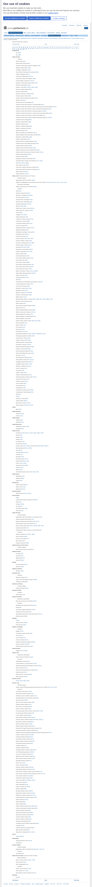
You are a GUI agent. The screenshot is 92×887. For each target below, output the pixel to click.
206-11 (54, 182)
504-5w (28, 445)
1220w (30, 294)
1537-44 (37, 521)
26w (27, 124)
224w (29, 816)
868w (26, 581)
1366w (17, 497)
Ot (42, 48)
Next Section (15, 880)
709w (30, 240)
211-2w (35, 695)
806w (30, 119)
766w (21, 206)
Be (19, 47)
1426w (35, 797)
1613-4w (33, 609)
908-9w (31, 195)
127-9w (26, 458)
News (71, 35)
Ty (76, 48)
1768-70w (49, 117)
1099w (29, 121)
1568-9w (31, 790)
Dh (39, 47)
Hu (70, 47)
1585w (26, 156)
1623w (29, 67)
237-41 (62, 182)
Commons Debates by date (64, 38)
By (27, 47)
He (66, 47)
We (18, 49)
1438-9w (32, 752)
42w (25, 745)
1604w (38, 149)
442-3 (26, 534)
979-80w (29, 780)
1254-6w (26, 799)
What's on (27, 35)
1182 (41, 517)
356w (38, 710)
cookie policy (53, 13)
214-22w (33, 769)
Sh (61, 48)
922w (34, 316)
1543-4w (28, 74)
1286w (19, 54)
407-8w (31, 219)
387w (20, 409)
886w (32, 775)
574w (22, 553)
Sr (65, 48)
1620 (22, 853)
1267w (35, 141)
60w (43, 104)
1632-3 (30, 357)
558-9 (28, 661)
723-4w (25, 214)
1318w (26, 229)
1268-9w (35, 579)
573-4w (23, 558)
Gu (62, 47)
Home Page (76, 44)
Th (72, 48)
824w (34, 158)
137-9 (24, 870)
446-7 (26, 577)
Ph (46, 48)
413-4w (31, 258)
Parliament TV (65, 35)
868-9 (35, 849)
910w (25, 253)
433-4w (23, 489)
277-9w (27, 277)
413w (27, 236)
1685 (39, 525)
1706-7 (42, 525)
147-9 (35, 872)
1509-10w (34, 333)
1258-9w (26, 700)
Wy (23, 49)
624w (31, 126)
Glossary (11, 883)
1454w (24, 463)
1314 (52, 687)
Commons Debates (53, 38)
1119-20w (28, 344)
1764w (34, 147)
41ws (27, 864)
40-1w (33, 726)
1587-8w (32, 266)
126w (21, 437)
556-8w (30, 674)
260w (37, 167)
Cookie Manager (66, 883)
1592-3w (25, 400)
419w (23, 370)
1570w (30, 819)
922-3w (31, 392)
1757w (40, 728)
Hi (68, 47)
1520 (33, 521)
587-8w (28, 193)
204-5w (17, 680)
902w (50, 108)
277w (22, 214)
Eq (47, 47)
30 (33, 549)
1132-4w (22, 413)
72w (44, 115)
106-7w (35, 132)
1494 (24, 594)
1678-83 (35, 525)
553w (39, 65)
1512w (25, 372)
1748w (30, 251)
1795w (21, 420)
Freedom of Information (25, 883)
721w (23, 476)
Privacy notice (52, 883)
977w (30, 760)
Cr (35, 47)
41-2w (25, 461)
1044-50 (33, 180)
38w (38, 697)
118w (22, 510)
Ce (31, 47)
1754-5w (30, 691)
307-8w (25, 448)
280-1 (27, 432)
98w (30, 318)
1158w (22, 566)
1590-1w (31, 361)
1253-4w (33, 780)
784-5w (24, 100)
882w (32, 734)
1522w (27, 680)
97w (38, 160)
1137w (21, 415)
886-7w (24, 780)
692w (19, 52)
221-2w (40, 771)
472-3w (32, 227)
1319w (38, 320)
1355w (38, 432)
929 (20, 607)
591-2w (55, 106)
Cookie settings (59, 18)
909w (21, 212)
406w (25, 203)
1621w (28, 139)
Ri (55, 48)
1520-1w (30, 154)
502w (22, 428)
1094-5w (33, 717)
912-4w (29, 245)
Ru (57, 48)
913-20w (24, 247)
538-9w (40, 665)
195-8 (51, 182)
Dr (41, 47)
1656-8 (33, 534)
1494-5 (42, 432)
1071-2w (40, 613)
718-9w (34, 376)
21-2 (28, 538)
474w (27, 251)
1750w (27, 247)
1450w (27, 542)
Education (64, 33)
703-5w (31, 199)
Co (33, 47)
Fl (50, 47)
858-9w (42, 445)
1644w (24, 624)
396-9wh (35, 601)
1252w (29, 708)
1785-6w (25, 622)
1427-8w (32, 80)
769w (32, 320)
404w (34, 471)
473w (40, 299)
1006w (25, 650)
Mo (30, 48)
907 (41, 849)
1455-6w (22, 560)
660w (32, 605)
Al (14, 47)
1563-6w (31, 736)
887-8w (26, 784)
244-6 (65, 182)
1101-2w (35, 663)
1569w (31, 812)
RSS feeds (79, 25)
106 (27, 527)
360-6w (26, 765)
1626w (25, 536)
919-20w (33, 273)
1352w (34, 432)
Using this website (39, 883)
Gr (60, 47)
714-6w (23, 355)
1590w (36, 271)
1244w (21, 555)
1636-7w (36, 670)
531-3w (21, 631)
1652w (37, 471)
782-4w (30, 840)
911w (29, 242)
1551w (37, 143)
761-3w (28, 775)
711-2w (25, 331)
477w (24, 307)
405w (27, 195)
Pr (48, 48)
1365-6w (20, 506)
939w (29, 95)
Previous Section (16, 44)
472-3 (35, 523)
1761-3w (33, 832)
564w (34, 719)
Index (46, 44)
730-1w (20, 469)
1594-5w (31, 249)
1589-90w (39, 333)
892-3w (30, 706)
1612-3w (41, 281)
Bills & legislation (35, 35)
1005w (22, 478)
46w (31, 795)
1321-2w (25, 564)
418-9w (29, 366)
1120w (43, 299)
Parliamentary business (15, 33)
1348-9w (37, 72)
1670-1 (31, 525)
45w (28, 461)
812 (21, 842)
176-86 (47, 182)
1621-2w (31, 76)
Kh (13, 48)
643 (40, 530)
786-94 (38, 445)
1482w (32, 93)
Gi (58, 47)
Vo (14, 49)
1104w (29, 69)
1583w (24, 206)
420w (27, 364)
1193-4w (30, 448)
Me (28, 48)
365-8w (29, 806)
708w (25, 238)
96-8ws (24, 862)
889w (24, 801)
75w (30, 611)
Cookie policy (59, 883)
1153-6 (31, 432)
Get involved (50, 33)
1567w (31, 743)
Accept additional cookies (15, 18)
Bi (21, 47)
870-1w (22, 422)
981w (25, 803)
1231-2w (27, 173)
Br (23, 47)
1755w (41, 710)
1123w (40, 160)
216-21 (58, 182)
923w (18, 396)
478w (25, 405)
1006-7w (22, 836)
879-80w (29, 717)
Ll (20, 48)
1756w (36, 87)
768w (26, 275)
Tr (74, 48)
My (33, 48)
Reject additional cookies (39, 18)
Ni (36, 48)
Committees (44, 35)
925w (21, 680)
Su (67, 48)
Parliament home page (14, 38)
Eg (45, 47)
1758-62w (32, 793)
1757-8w (43, 773)
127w (23, 441)
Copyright (46, 883)
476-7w (26, 290)
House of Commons (9, 35)
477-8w (30, 364)
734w (22, 467)
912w (33, 232)
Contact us (85, 25)
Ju (76, 47)
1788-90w (27, 644)
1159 (32, 519)
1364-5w (46, 445)
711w (26, 322)
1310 (49, 687)
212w (29, 734)
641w (26, 130)
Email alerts (71, 25)
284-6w (31, 389)
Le (18, 48)
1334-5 (55, 687)
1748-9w (31, 210)
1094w (32, 702)
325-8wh (35, 186)
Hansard (46, 38)
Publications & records (54, 35)
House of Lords (20, 35)
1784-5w (22, 504)
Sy (69, 48)
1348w (34, 78)
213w (33, 713)
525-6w (50, 113)
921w (19, 279)
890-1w (36, 730)
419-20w (27, 197)
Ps (49, 48)
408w (37, 299)
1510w (33, 335)
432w (21, 435)
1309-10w (31, 767)
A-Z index (6, 883)
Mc (26, 48)
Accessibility (64, 25)
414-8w (23, 329)
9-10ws (29, 860)
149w (31, 471)
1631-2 (32, 353)
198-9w (24, 432)
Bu (25, 47)
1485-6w (29, 715)
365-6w (28, 786)
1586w (28, 221)
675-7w (25, 672)
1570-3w (22, 825)
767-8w (28, 402)
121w (20, 501)
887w (25, 782)
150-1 (24, 540)
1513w (30, 374)
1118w (30, 201)
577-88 (29, 868)
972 (32, 517)
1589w (33, 305)
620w (37, 719)
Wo (21, 49)
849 (32, 849)
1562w (30, 89)
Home (6, 33)
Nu (38, 48)
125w (24, 465)
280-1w (34, 299)
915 (43, 849)
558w (27, 165)
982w (28, 829)
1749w (30, 268)
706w (27, 216)
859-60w (36, 499)
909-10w (30, 292)
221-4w (34, 795)
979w (33, 741)
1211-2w (50, 732)
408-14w (27, 234)
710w (32, 264)
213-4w (23, 762)
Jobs (33, 883)
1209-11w (41, 719)
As (16, 47)
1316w (31, 778)
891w (36, 808)
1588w (28, 262)
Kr (15, 48)
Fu (54, 47)
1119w (30, 288)
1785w (26, 508)
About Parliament (41, 33)
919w (26, 225)
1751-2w (33, 312)
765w (19, 162)
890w (33, 806)
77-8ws (33, 860)
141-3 (24, 445)
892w (29, 821)
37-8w (32, 693)
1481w (24, 61)
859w (22, 452)
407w (20, 190)
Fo (52, 47)
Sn (63, 48)
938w (28, 63)
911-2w (26, 381)
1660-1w (26, 171)
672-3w (25, 667)
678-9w (36, 98)
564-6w (31, 814)
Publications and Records (37, 38)
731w (21, 480)
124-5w (27, 426)
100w (24, 387)
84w (19, 877)
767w (31, 223)
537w (32, 102)
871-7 (38, 849)
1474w (22, 456)
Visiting (58, 33)
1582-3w (29, 203)
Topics (76, 35)
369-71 (27, 588)
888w (25, 788)
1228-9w (44, 111)
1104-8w (29, 87)
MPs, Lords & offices (29, 33)
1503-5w (32, 208)
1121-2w (32, 271)
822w (35, 605)
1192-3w (20, 450)
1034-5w (25, 443)
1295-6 (22, 570)
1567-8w (33, 758)
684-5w (33, 642)
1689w (30, 145)
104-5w (17, 836)
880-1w (32, 721)
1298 (31, 646)
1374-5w (41, 152)
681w (39, 134)
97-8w (36, 82)
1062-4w (21, 635)
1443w (34, 749)
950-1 (29, 534)
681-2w (37, 169)
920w (34, 309)
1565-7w (26, 484)
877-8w (29, 704)
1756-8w (30, 723)
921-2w (32, 359)
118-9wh (31, 657)
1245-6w (23, 162)
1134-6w (26, 452)
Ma (24, 48)
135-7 (21, 454)
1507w (30, 301)
